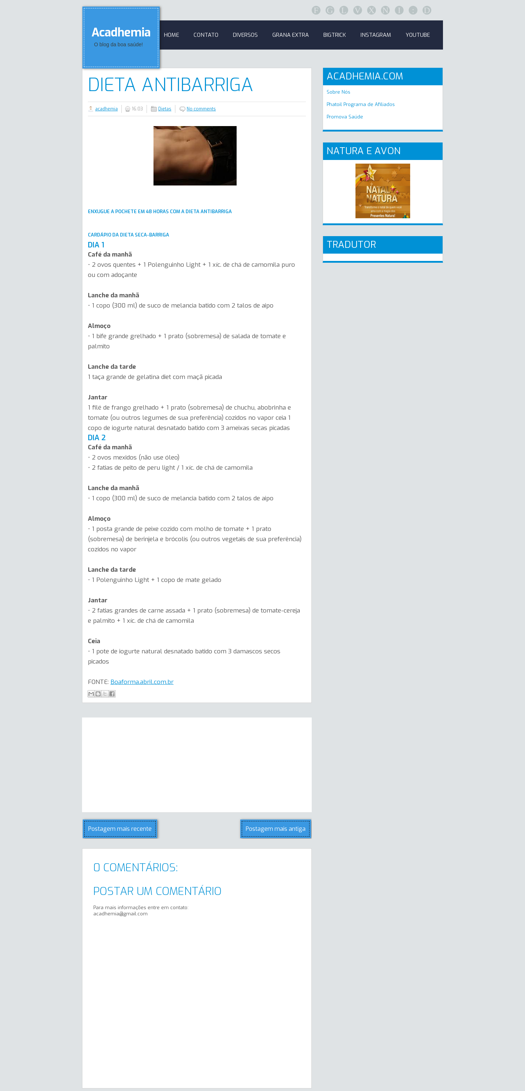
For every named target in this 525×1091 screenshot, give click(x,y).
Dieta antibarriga (170, 84)
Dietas (164, 109)
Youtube (418, 35)
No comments (201, 109)
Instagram (376, 35)
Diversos (245, 35)
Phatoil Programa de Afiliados (361, 104)
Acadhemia (121, 32)
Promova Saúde (345, 117)
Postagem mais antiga (276, 829)
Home (171, 35)
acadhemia (106, 109)
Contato (206, 35)
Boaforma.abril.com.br (142, 682)
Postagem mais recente (120, 829)
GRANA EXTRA (290, 35)
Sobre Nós (338, 92)
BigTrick (334, 35)
